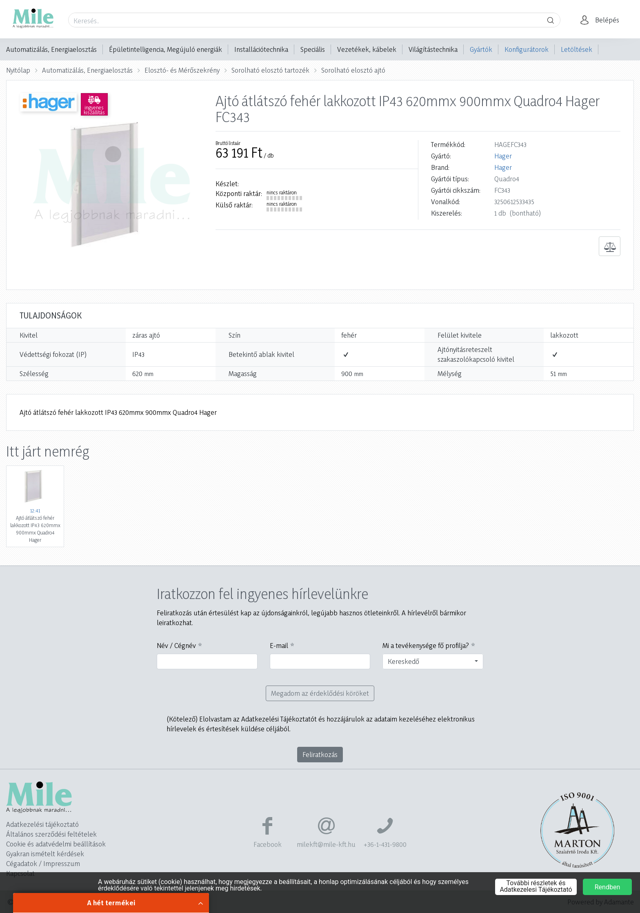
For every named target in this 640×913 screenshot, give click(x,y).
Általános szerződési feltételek (51, 834)
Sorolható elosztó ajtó (353, 70)
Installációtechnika (261, 49)
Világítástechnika (433, 49)
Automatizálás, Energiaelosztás (51, 49)
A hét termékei (111, 902)
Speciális (312, 49)
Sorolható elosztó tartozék (270, 70)
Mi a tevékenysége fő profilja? (425, 645)
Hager (503, 155)
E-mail (279, 645)
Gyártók (481, 49)
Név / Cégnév (176, 645)
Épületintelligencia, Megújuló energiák (165, 49)
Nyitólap (18, 70)
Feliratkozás (320, 754)
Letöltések (576, 49)
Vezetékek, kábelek (366, 49)
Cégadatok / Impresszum (43, 863)
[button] (602, 20)
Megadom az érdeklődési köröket (320, 693)
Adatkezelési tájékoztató (42, 824)
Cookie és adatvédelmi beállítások (56, 844)
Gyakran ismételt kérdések (45, 853)
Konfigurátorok (526, 49)
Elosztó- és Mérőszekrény (182, 70)
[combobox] (432, 661)
